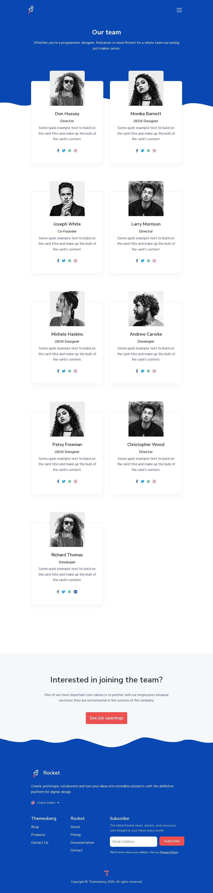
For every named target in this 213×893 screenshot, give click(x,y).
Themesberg (97, 882)
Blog (35, 826)
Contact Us (39, 842)
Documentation (82, 842)
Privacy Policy (169, 852)
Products (38, 834)
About (75, 826)
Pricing (75, 834)
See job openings (106, 718)
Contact (76, 850)
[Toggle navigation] (179, 10)
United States (45, 803)
